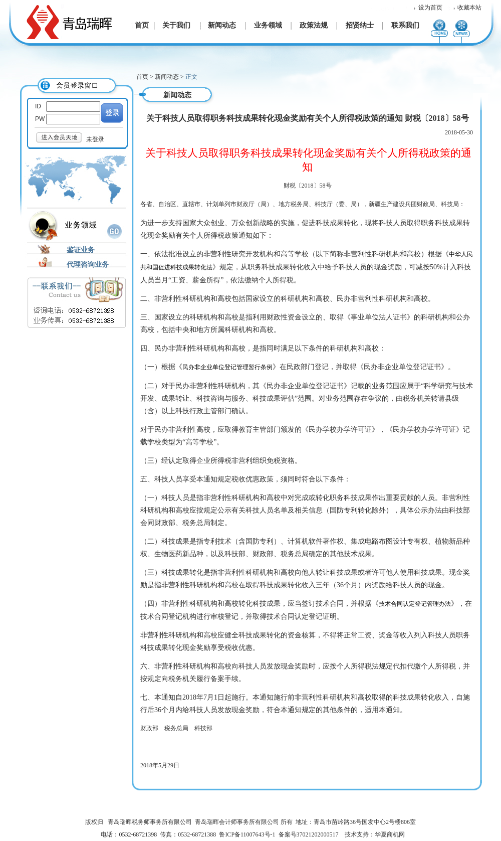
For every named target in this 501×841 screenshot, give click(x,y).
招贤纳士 (360, 25)
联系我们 (405, 25)
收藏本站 (469, 7)
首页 (142, 25)
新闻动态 (222, 25)
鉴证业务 (81, 250)
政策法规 (314, 25)
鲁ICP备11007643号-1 (247, 834)
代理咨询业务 (88, 264)
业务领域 (268, 25)
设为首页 (430, 7)
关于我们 (176, 25)
